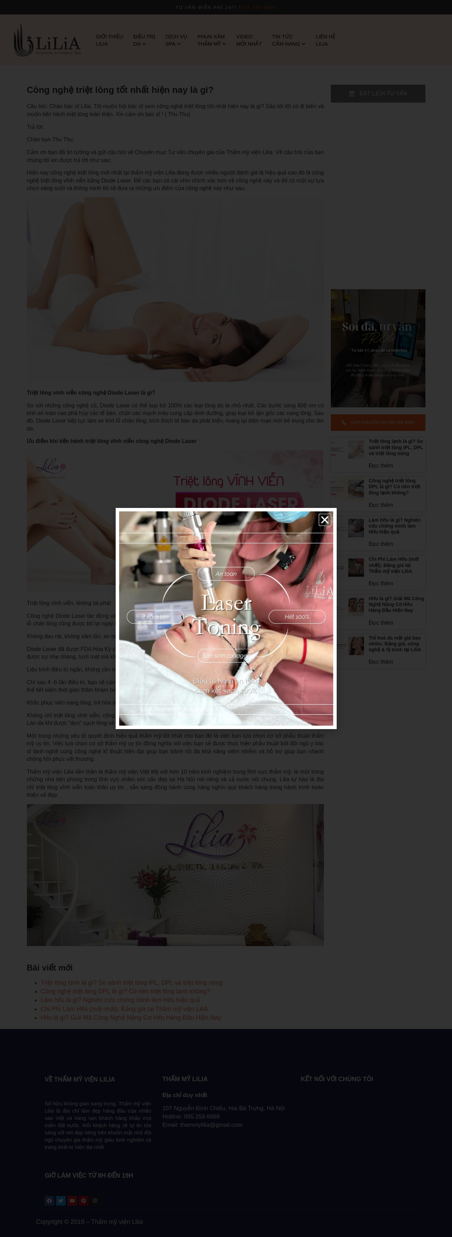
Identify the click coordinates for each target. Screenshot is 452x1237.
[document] (226, 618)
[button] (325, 520)
